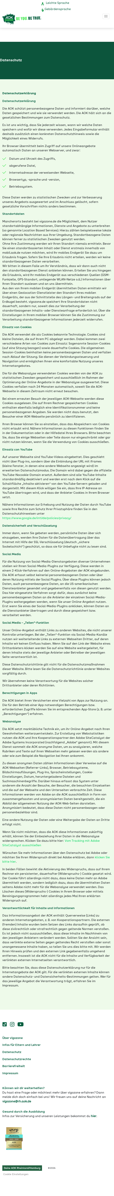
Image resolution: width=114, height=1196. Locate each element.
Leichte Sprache (57, 3)
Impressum (10, 1073)
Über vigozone (12, 1038)
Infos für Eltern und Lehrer (21, 1045)
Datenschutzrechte (16, 1059)
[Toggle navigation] (105, 16)
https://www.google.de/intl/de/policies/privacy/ (36, 518)
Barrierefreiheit (13, 1066)
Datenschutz (11, 1052)
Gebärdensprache (57, 9)
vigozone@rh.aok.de (16, 1101)
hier (93, 1116)
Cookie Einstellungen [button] (15, 1174)
